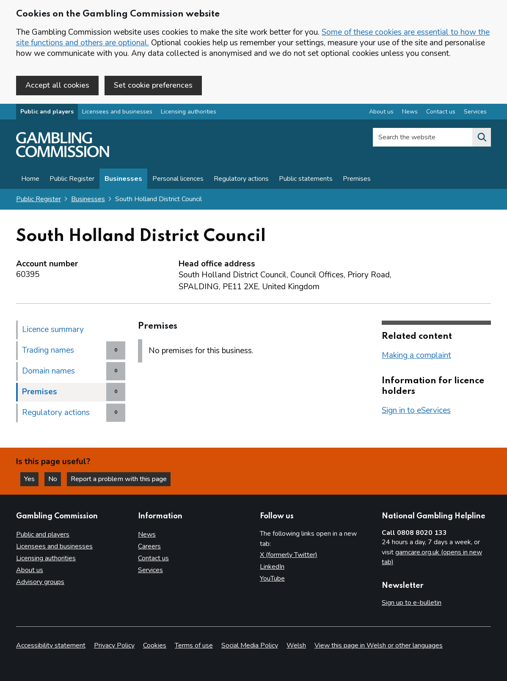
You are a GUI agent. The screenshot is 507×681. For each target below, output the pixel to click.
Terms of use (194, 645)
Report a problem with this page (119, 479)
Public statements (306, 178)
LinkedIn (272, 566)
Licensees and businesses (117, 112)
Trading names (48, 350)
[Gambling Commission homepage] (62, 155)
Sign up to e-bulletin (411, 602)
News (147, 534)
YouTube (272, 578)
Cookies (154, 645)
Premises (357, 178)
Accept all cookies (57, 85)
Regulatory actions (241, 178)
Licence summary (53, 329)
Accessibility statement (50, 645)
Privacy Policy (114, 645)
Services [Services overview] (475, 112)
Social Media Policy (249, 645)
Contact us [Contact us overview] (440, 112)
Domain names (48, 370)
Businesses (123, 178)
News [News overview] (410, 112)
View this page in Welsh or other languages (378, 645)
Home (30, 178)
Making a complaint (416, 355)
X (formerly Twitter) (288, 554)
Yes (31, 479)
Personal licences (178, 178)
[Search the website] (481, 137)
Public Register (72, 178)
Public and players (47, 112)
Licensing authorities (188, 112)
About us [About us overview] (381, 112)
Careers (149, 546)
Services (150, 570)
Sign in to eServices (416, 410)
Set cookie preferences (153, 85)
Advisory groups (40, 582)
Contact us (153, 558)
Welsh (296, 645)
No (54, 479)
